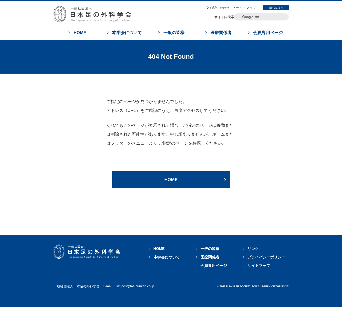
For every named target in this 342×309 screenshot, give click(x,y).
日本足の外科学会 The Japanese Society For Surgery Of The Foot (92, 14)
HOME (171, 180)
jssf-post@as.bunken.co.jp (134, 288)
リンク (253, 251)
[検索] (258, 16)
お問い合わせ (219, 8)
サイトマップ (246, 8)
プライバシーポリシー (266, 259)
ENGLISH (276, 7)
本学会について (166, 259)
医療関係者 (209, 259)
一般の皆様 (209, 251)
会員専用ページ (213, 267)
